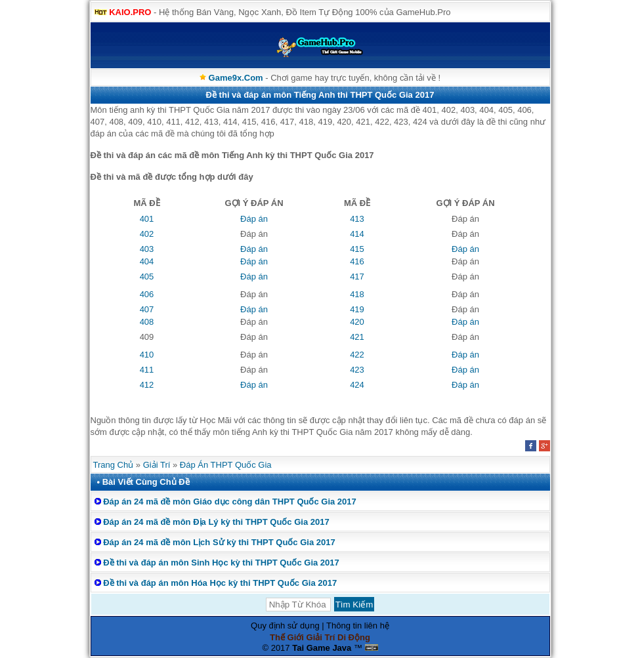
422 (357, 355)
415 (357, 249)
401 (147, 219)
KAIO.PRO (130, 12)
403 (147, 249)
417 (357, 276)
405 (147, 276)
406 (147, 294)
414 (357, 234)
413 (357, 219)
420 (357, 322)
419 (357, 309)
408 (147, 322)
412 (147, 385)
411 (147, 370)
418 (357, 294)
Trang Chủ (113, 465)
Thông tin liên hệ (357, 625)
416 (357, 261)
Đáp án (254, 219)
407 (147, 309)
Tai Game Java (321, 648)
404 (147, 261)
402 (147, 234)
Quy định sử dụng (285, 625)
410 (147, 355)
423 (357, 370)
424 (357, 385)
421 (357, 337)
